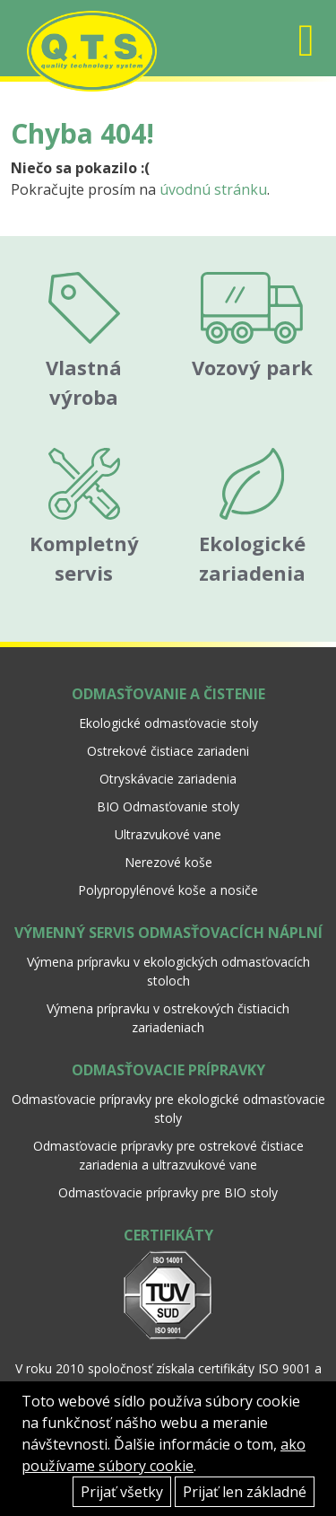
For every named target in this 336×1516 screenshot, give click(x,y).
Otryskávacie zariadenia (168, 778)
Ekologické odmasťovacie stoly (168, 723)
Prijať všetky (122, 1492)
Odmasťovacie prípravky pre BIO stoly (168, 1192)
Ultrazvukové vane (168, 834)
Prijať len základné (244, 1492)
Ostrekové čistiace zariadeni (168, 750)
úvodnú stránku (213, 189)
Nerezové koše (168, 862)
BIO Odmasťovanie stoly (168, 806)
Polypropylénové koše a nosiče (168, 889)
